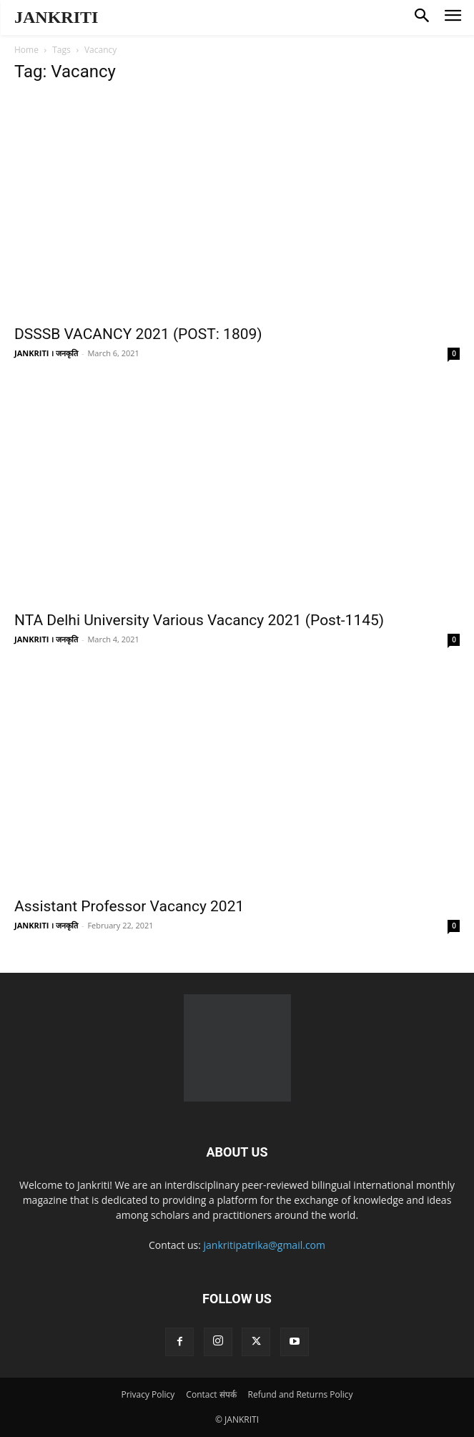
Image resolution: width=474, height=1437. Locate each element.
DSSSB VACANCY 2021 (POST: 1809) (138, 334)
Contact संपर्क (211, 1394)
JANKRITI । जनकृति (46, 353)
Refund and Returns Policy (300, 1394)
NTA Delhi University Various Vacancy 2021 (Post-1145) (199, 620)
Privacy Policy (147, 1394)
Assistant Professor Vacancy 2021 (129, 906)
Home (26, 50)
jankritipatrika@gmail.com (265, 1245)
